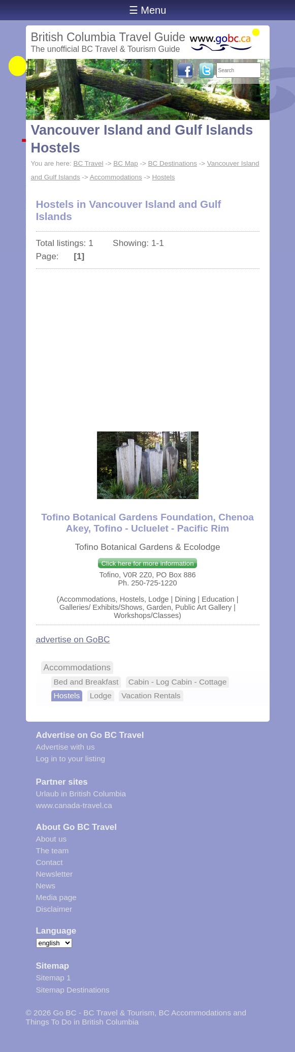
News (45, 885)
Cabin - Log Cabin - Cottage (177, 681)
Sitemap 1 (53, 977)
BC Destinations (172, 163)
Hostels (163, 177)
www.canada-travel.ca (74, 805)
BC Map (125, 163)
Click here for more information (147, 563)
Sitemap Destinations (73, 989)
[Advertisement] (147, 345)
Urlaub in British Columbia (81, 793)
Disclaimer (54, 909)
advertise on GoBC (73, 639)
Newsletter (54, 874)
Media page (56, 897)
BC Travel (88, 163)
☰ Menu (148, 10)
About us (51, 838)
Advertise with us (65, 746)
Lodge (101, 695)
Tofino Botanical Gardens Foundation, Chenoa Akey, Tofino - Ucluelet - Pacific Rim (147, 523)
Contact (49, 862)
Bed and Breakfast (86, 681)
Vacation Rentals (150, 695)
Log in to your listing (71, 758)
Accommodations (116, 177)
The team (52, 850)
